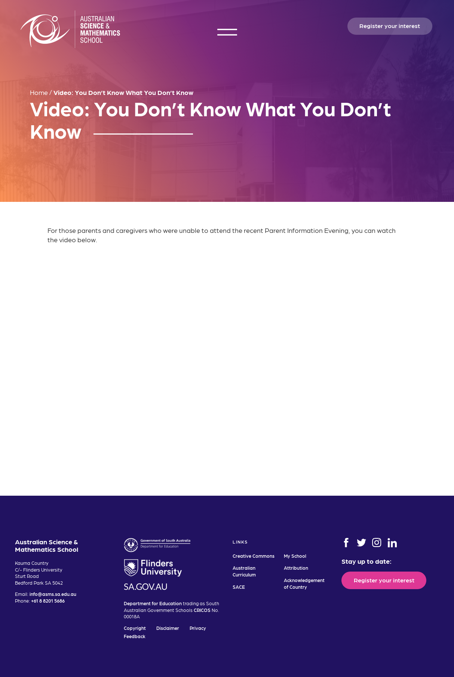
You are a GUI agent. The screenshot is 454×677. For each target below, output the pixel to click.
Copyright (135, 628)
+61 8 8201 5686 (48, 600)
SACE (239, 587)
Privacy (198, 628)
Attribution (296, 567)
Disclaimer (167, 628)
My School (295, 555)
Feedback (134, 636)
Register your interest (389, 25)
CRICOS (202, 610)
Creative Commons (253, 555)
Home (39, 92)
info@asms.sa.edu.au (53, 594)
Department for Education (153, 603)
